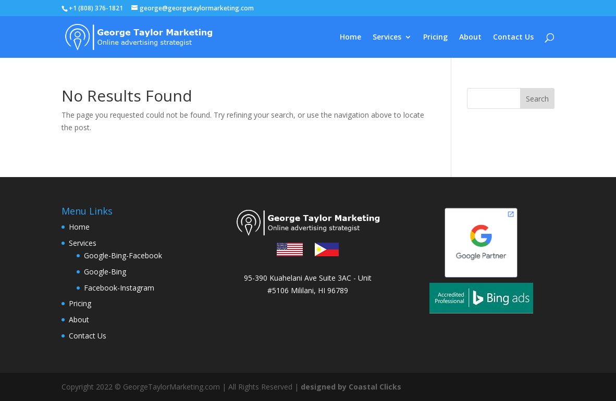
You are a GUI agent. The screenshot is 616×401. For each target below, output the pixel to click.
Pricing (435, 37)
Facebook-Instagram (119, 288)
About (470, 37)
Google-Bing (105, 272)
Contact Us (513, 37)
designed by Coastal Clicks (351, 387)
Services (387, 37)
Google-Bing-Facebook (123, 255)
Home (350, 37)
